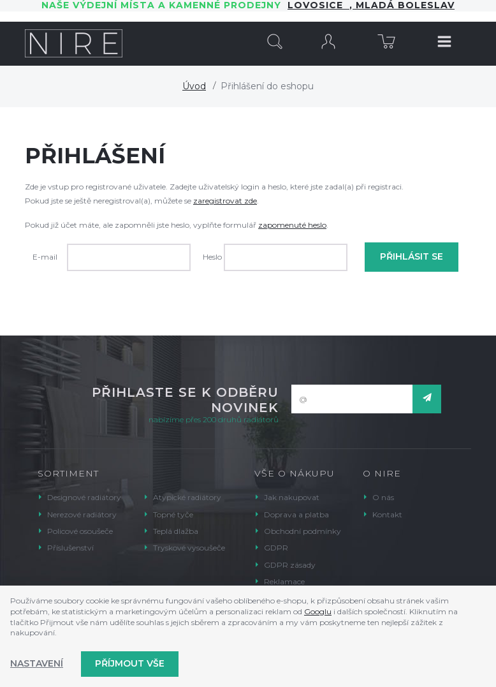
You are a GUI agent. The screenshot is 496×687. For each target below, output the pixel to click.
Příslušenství (70, 547)
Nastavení (36, 663)
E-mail (45, 257)
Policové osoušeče (80, 531)
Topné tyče (173, 514)
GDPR (276, 547)
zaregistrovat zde (225, 200)
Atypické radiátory (187, 497)
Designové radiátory (84, 497)
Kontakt (387, 514)
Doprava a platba (296, 514)
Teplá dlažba (175, 531)
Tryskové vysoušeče (189, 547)
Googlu (318, 611)
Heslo (212, 257)
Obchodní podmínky (302, 531)
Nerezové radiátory (82, 514)
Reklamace (284, 581)
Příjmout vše (129, 663)
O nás (383, 497)
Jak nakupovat (291, 497)
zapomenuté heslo (292, 225)
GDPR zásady (290, 565)
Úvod (194, 86)
